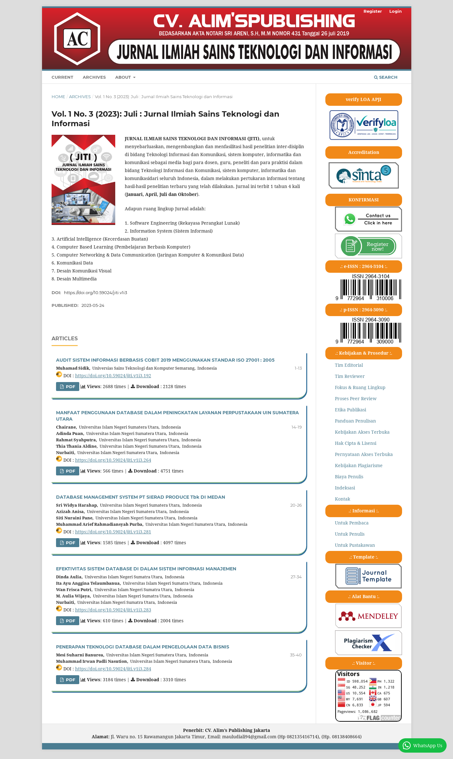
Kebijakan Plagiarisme (359, 465)
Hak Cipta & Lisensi (355, 443)
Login (395, 11)
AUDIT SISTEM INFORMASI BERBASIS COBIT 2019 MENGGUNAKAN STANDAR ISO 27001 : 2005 (165, 360)
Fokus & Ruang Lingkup (360, 387)
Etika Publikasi (350, 410)
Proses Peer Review (356, 398)
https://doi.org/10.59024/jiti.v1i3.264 (113, 460)
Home (58, 96)
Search (386, 77)
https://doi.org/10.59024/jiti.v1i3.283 (113, 610)
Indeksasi (345, 488)
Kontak (342, 499)
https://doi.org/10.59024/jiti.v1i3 (95, 292)
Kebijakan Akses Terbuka (362, 432)
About (123, 77)
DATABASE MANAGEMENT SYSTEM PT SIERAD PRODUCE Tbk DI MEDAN (140, 497)
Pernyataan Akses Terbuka (364, 454)
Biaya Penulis (349, 476)
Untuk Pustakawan (355, 545)
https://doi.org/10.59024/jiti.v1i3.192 (113, 375)
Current (62, 77)
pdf (70, 386)
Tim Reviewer (350, 376)
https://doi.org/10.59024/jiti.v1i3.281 (113, 532)
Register (373, 11)
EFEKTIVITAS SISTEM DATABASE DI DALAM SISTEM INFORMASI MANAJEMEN (146, 569)
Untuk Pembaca (352, 523)
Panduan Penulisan (355, 421)
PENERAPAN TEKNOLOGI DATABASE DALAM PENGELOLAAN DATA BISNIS (142, 647)
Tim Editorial (349, 365)
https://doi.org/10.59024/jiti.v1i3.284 (113, 669)
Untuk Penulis (350, 534)
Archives (94, 77)
